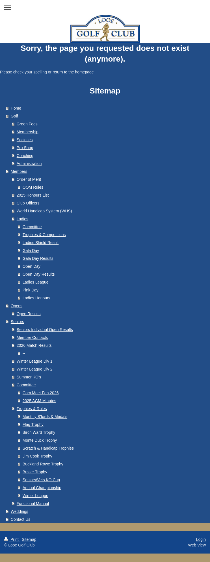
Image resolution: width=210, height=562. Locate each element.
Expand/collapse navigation (105, 7)
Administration (29, 163)
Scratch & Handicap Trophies (48, 448)
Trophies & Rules (32, 408)
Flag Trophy (33, 424)
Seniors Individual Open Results (45, 329)
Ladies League (36, 282)
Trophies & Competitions (44, 234)
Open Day (31, 266)
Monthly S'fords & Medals (45, 416)
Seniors (17, 321)
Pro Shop (25, 147)
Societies (25, 140)
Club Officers (28, 203)
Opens (16, 306)
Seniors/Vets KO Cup (41, 480)
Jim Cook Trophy (37, 456)
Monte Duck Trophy (40, 440)
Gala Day (31, 250)
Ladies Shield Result (41, 242)
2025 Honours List (33, 195)
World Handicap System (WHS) (44, 211)
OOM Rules (33, 187)
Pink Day (30, 290)
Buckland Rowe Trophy (43, 464)
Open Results (29, 314)
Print (12, 539)
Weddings (19, 511)
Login (201, 539)
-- (24, 353)
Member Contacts (32, 337)
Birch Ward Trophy (39, 432)
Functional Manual (33, 503)
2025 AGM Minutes (39, 400)
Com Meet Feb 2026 (41, 393)
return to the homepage (73, 72)
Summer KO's (29, 377)
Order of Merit (29, 179)
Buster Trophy (35, 472)
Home (16, 108)
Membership (27, 132)
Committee (32, 227)
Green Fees (27, 124)
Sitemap (29, 539)
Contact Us (20, 519)
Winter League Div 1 (35, 361)
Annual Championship (42, 487)
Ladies (22, 219)
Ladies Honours (36, 298)
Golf (14, 116)
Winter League (35, 495)
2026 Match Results (34, 345)
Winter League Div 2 (35, 369)
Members (19, 171)
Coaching (25, 155)
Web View (197, 545)
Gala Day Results (38, 258)
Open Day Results (39, 274)
